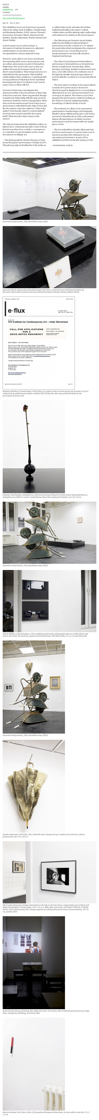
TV (16, 9)
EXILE (6, 4)
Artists (6, 7)
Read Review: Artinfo (63, 145)
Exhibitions (8, 9)
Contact (6, 12)
